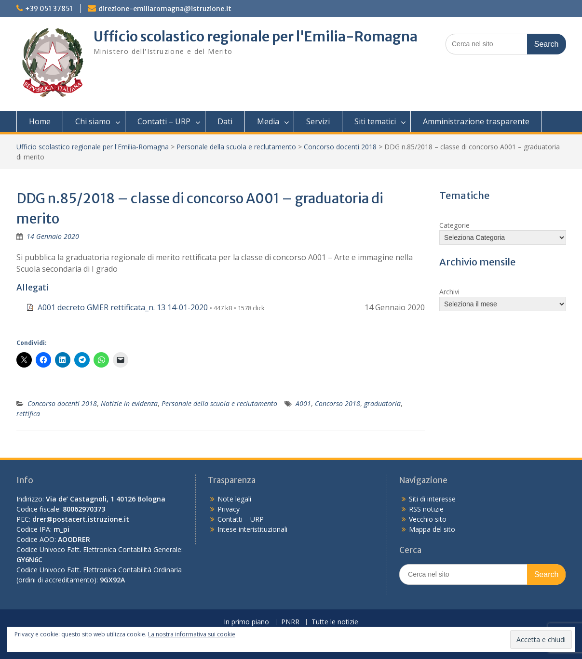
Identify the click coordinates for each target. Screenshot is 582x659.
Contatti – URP (163, 121)
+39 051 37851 (49, 8)
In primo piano (246, 622)
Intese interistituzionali (252, 529)
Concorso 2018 (337, 403)
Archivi (449, 291)
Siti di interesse (432, 498)
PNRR (290, 622)
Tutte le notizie (334, 622)
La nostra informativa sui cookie (191, 634)
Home (40, 121)
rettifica (28, 413)
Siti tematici (375, 121)
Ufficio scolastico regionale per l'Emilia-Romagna (256, 36)
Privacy (228, 509)
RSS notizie (426, 509)
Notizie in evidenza (129, 403)
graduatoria (382, 403)
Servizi (318, 121)
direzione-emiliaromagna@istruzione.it (164, 8)
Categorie (454, 225)
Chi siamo (92, 121)
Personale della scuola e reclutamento (236, 146)
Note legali (234, 498)
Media (268, 121)
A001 (303, 403)
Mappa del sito (432, 529)
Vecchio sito (428, 519)
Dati (224, 121)
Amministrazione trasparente (476, 121)
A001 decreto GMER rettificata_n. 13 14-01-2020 (123, 307)
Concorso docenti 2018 (340, 146)
